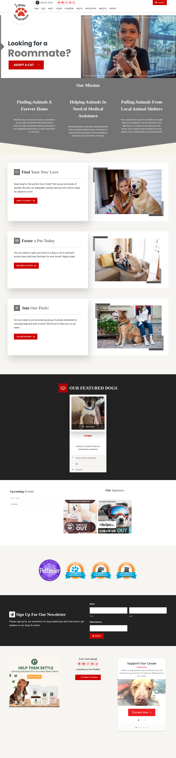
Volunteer (69, 8)
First (91, 616)
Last (131, 616)
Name (92, 604)
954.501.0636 (44, 2)
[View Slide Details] (88, 46)
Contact (112, 8)
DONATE (159, 2)
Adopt (50, 8)
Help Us (79, 8)
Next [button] (171, 73)
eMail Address (96, 622)
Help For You (90, 8)
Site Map (162, 751)
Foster (59, 8)
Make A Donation (89, 677)
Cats (43, 8)
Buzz (93, 751)
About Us (103, 8)
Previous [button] (167, 73)
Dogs (36, 8)
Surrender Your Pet (148, 751)
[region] (88, 46)
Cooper (88, 435)
